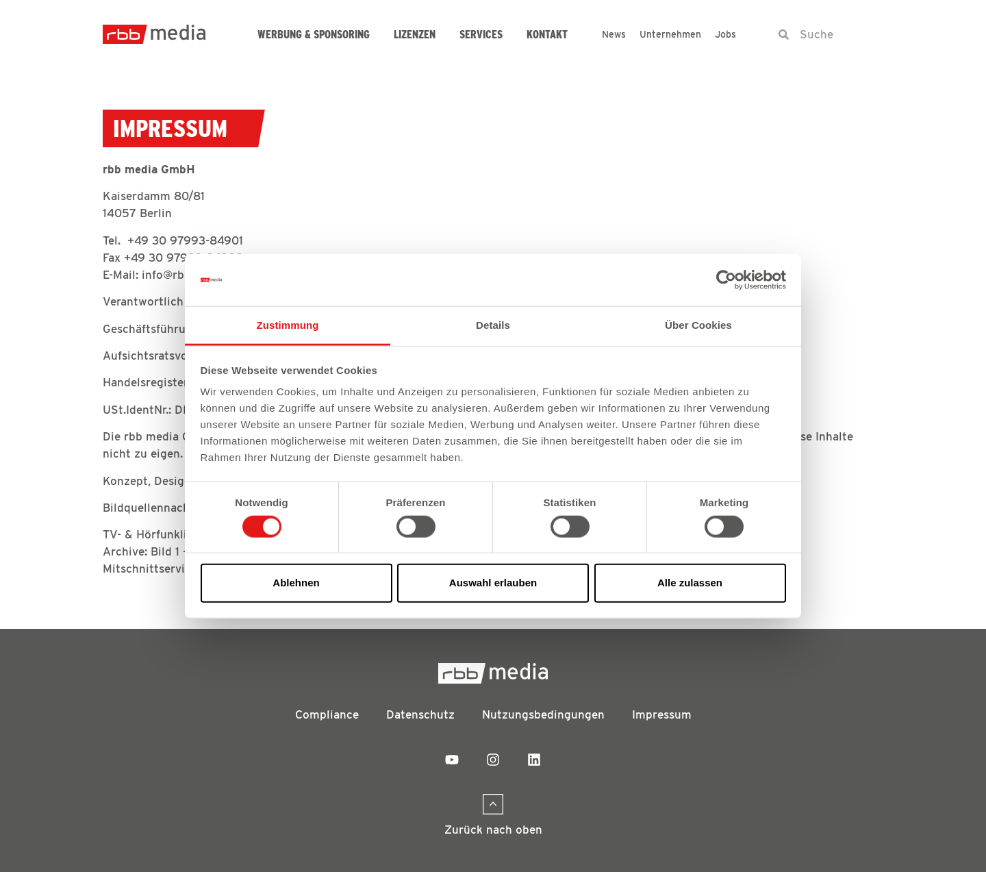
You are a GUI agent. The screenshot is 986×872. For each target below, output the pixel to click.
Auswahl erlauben (493, 582)
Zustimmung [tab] (288, 325)
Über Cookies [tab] (698, 325)
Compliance (327, 714)
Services (481, 34)
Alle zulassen (689, 582)
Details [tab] (493, 325)
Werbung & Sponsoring (313, 34)
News (614, 34)
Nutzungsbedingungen (543, 714)
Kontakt (547, 34)
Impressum (662, 714)
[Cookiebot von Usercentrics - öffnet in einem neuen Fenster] (726, 280)
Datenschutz (420, 714)
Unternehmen (670, 34)
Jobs (725, 34)
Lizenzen (414, 34)
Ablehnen (296, 582)
